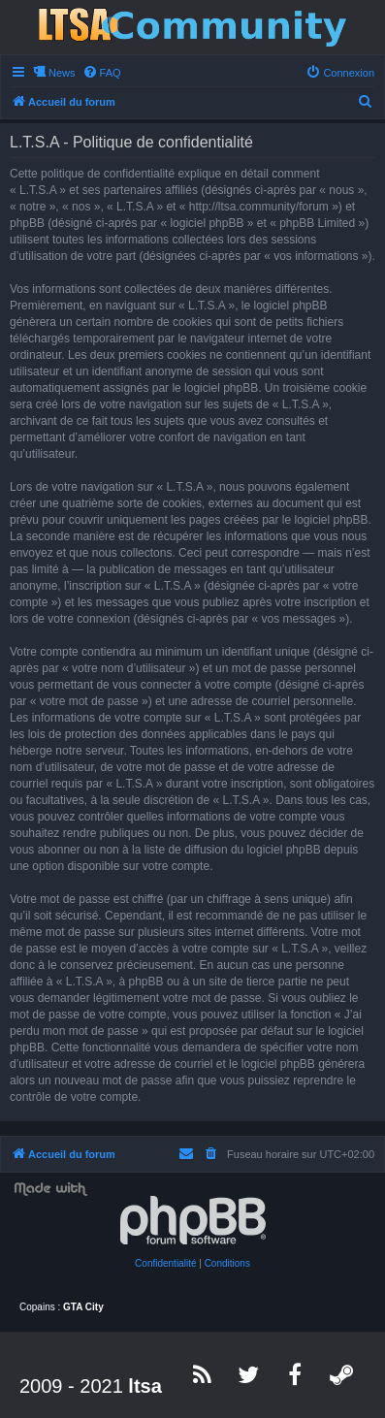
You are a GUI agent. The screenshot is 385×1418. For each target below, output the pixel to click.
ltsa (144, 1386)
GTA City (83, 1307)
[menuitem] (101, 72)
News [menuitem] (62, 73)
